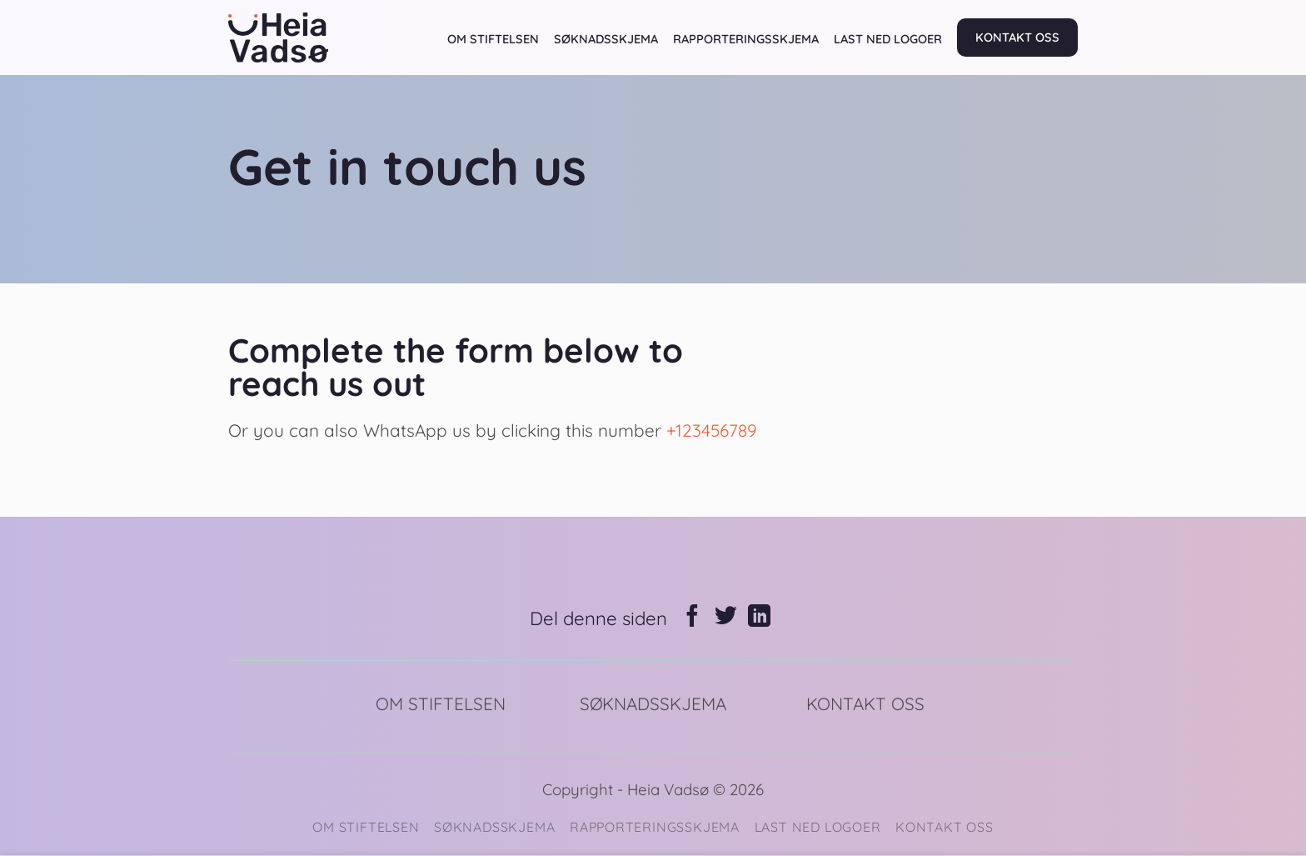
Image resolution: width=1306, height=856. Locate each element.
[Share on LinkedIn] (759, 617)
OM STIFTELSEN (493, 39)
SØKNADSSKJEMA (606, 39)
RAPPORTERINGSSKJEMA (746, 39)
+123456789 (711, 430)
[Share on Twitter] (726, 617)
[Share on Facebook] (692, 617)
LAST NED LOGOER (888, 39)
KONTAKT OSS (1017, 37)
